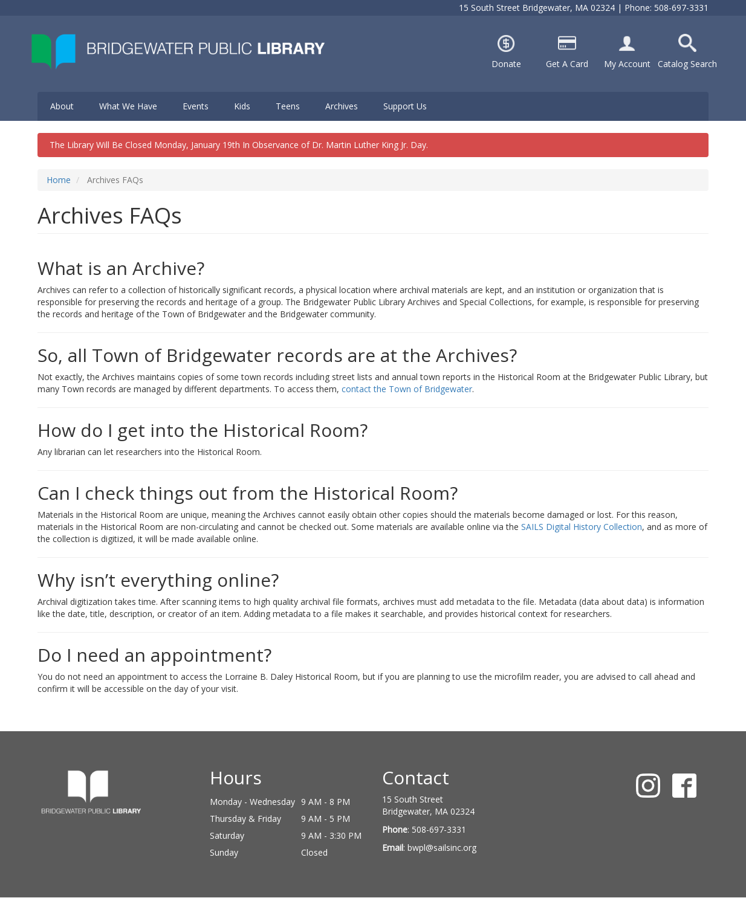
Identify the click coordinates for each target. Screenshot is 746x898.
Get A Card (567, 63)
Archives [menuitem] (341, 106)
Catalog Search (687, 63)
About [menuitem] (62, 106)
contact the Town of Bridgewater (407, 389)
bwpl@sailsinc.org (441, 847)
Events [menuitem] (196, 106)
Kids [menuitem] (242, 106)
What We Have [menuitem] (128, 106)
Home (59, 180)
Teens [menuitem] (288, 106)
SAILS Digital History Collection (581, 526)
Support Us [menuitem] (405, 106)
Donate (506, 63)
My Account (627, 63)
